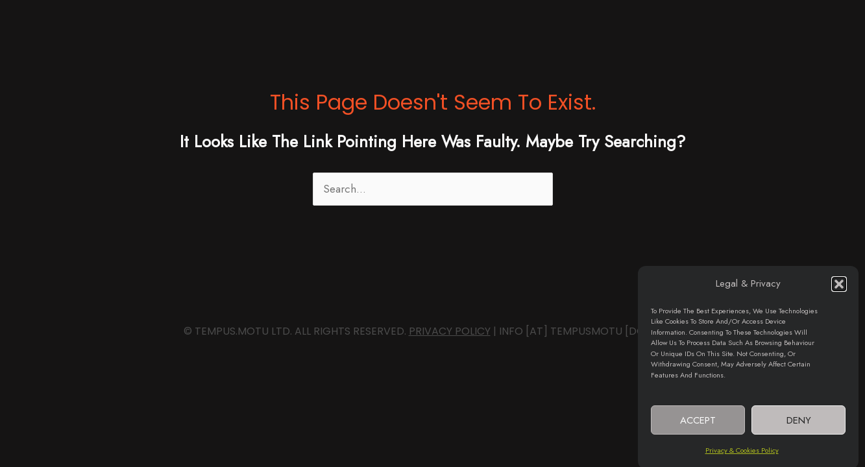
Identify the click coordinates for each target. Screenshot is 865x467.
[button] (839, 287)
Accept (698, 423)
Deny (798, 423)
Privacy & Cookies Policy (742, 453)
